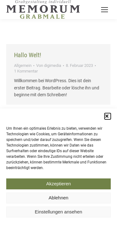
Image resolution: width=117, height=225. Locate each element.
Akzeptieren (58, 185)
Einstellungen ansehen (58, 214)
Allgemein (23, 65)
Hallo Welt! (27, 55)
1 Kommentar (26, 71)
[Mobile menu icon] (104, 9)
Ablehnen (58, 199)
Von (48, 65)
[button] (108, 118)
